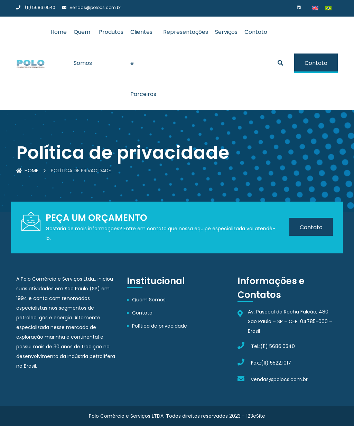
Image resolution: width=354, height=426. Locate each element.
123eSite (255, 416)
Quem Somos (149, 299)
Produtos (111, 32)
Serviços (226, 32)
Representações (185, 32)
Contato (255, 32)
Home (58, 32)
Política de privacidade (159, 325)
